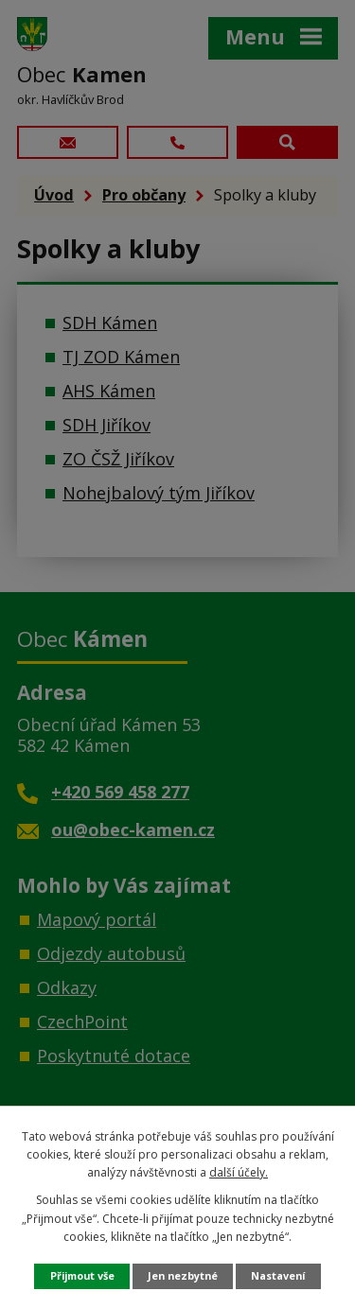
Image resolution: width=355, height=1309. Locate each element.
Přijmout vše (82, 1275)
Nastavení (278, 1275)
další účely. (238, 1172)
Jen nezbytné (183, 1275)
